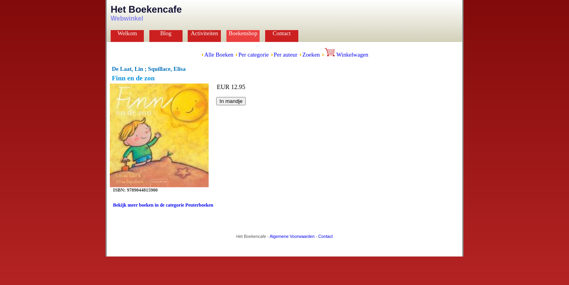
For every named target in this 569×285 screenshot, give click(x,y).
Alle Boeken (219, 54)
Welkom (127, 33)
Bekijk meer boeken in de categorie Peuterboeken (163, 205)
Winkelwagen (346, 54)
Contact (282, 33)
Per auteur (286, 54)
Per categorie (253, 54)
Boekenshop (243, 33)
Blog (165, 33)
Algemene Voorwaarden (292, 236)
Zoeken (311, 54)
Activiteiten (204, 33)
